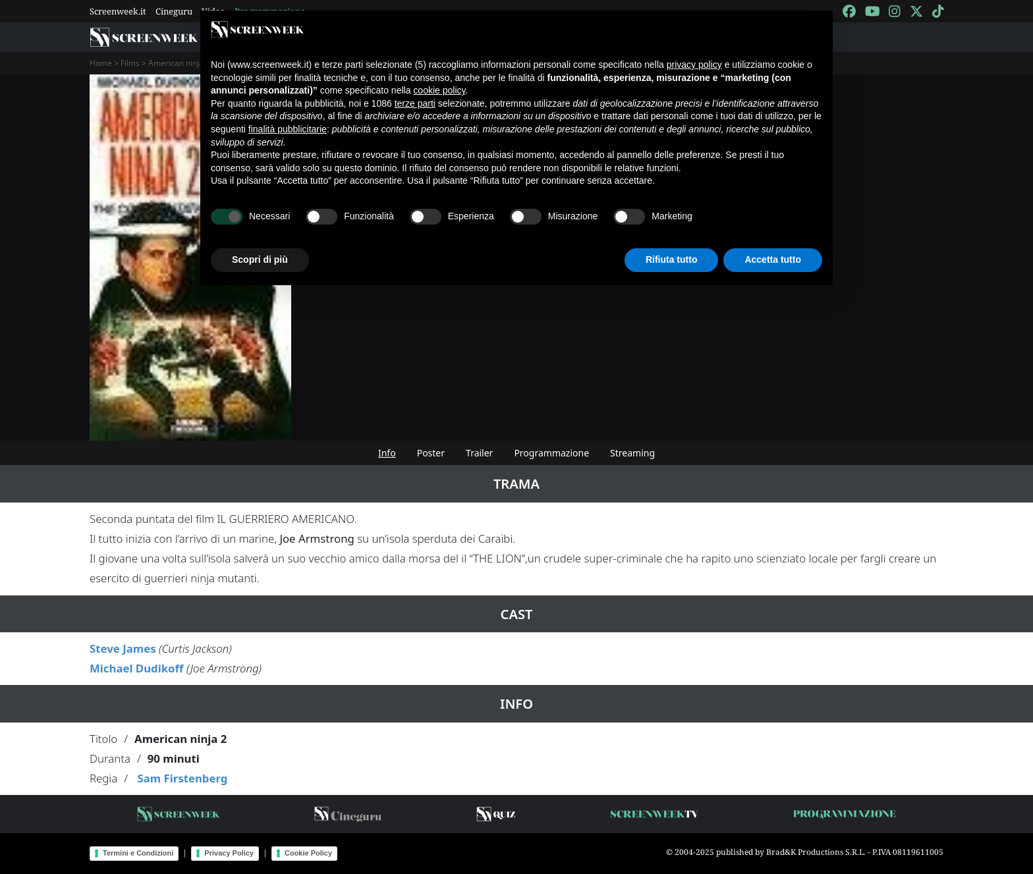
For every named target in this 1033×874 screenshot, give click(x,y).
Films (130, 62)
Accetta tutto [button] (772, 259)
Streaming (632, 453)
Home (101, 62)
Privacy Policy (229, 853)
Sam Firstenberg (182, 778)
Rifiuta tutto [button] (672, 259)
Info (387, 453)
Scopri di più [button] (260, 259)
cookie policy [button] (439, 90)
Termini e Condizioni (138, 853)
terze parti (415, 103)
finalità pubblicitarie (287, 129)
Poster (431, 453)
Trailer (479, 453)
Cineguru (173, 11)
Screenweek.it (118, 11)
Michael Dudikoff (137, 668)
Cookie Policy (308, 853)
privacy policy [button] (694, 64)
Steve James (123, 648)
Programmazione (551, 453)
